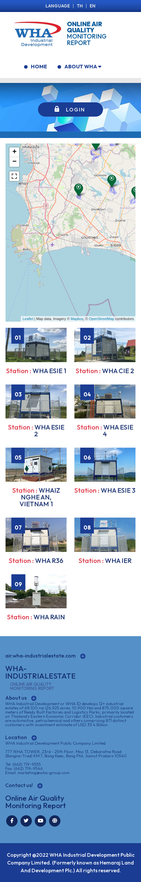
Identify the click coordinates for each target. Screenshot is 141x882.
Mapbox (76, 319)
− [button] (14, 162)
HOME (35, 66)
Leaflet (27, 319)
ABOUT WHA (79, 66)
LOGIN (75, 109)
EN (93, 5)
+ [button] (14, 152)
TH (80, 5)
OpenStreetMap (101, 319)
